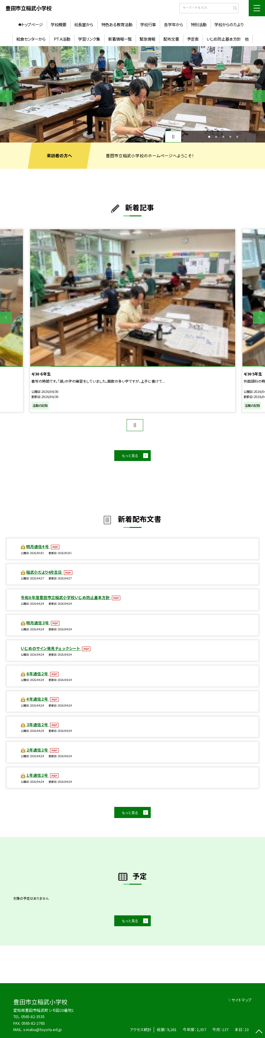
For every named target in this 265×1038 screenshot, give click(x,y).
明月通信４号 (38, 546)
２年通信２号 (37, 750)
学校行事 (148, 24)
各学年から (173, 24)
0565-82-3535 (33, 1016)
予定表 (193, 39)
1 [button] (209, 137)
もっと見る (130, 455)
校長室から (83, 24)
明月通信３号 (38, 623)
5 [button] (237, 137)
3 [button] (223, 137)
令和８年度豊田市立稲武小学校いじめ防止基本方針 (66, 597)
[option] (132, 94)
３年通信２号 (37, 724)
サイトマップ (242, 1000)
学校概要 (58, 24)
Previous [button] (6, 96)
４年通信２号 (37, 699)
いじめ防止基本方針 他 (228, 39)
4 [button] (230, 137)
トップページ (32, 24)
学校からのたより (229, 24)
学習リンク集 (89, 39)
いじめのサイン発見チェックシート (51, 648)
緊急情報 (147, 39)
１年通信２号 (37, 775)
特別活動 (199, 24)
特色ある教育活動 (116, 24)
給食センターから (31, 39)
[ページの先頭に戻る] (259, 1032)
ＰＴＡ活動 (61, 39)
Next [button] (259, 96)
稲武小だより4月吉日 (44, 572)
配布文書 (171, 39)
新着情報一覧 (120, 39)
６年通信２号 (37, 673)
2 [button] (216, 137)
